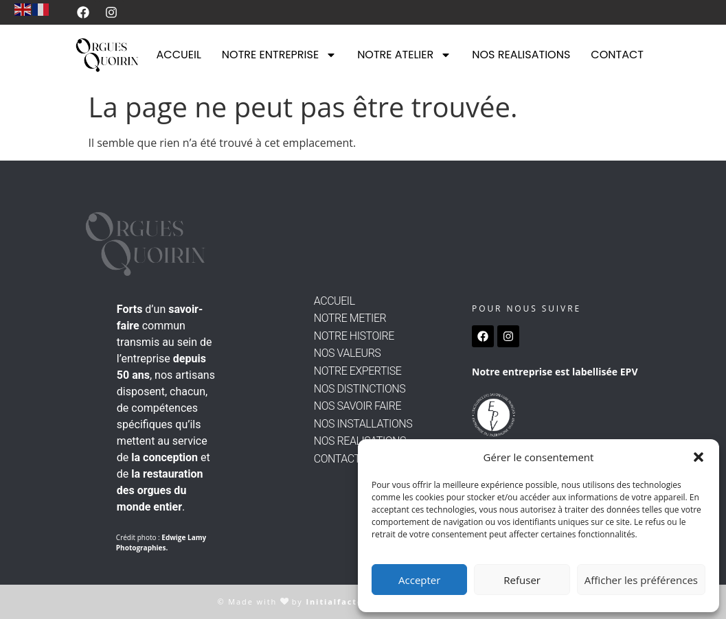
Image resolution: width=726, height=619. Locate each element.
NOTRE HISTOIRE (354, 335)
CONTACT (617, 54)
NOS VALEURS (347, 353)
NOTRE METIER (350, 318)
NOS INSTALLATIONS (363, 423)
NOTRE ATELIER (404, 55)
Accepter (419, 580)
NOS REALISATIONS (521, 54)
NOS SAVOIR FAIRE (357, 405)
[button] (698, 457)
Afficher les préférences (641, 580)
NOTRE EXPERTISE (358, 370)
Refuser (522, 580)
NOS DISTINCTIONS (359, 388)
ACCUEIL (179, 54)
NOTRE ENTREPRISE (279, 55)
